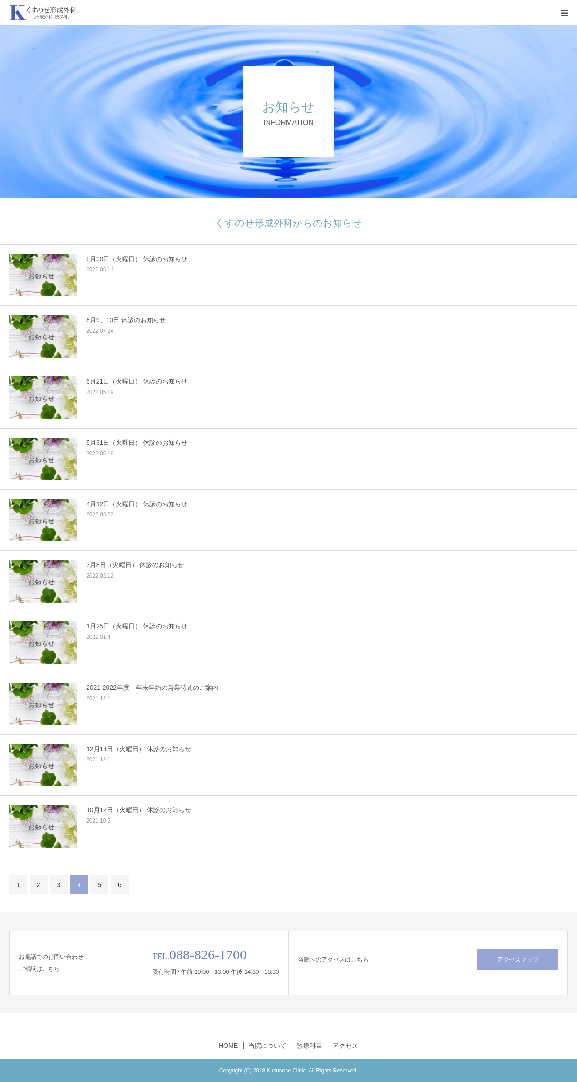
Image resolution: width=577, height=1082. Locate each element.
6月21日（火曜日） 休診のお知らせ (136, 381)
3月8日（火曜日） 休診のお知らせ (135, 564)
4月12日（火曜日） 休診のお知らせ (136, 504)
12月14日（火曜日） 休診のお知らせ (138, 749)
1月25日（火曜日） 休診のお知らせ (136, 626)
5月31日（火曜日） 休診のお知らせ (136, 442)
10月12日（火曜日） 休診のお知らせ (138, 809)
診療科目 (309, 1045)
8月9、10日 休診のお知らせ (126, 320)
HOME (228, 1045)
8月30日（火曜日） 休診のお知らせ (136, 259)
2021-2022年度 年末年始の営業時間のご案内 (152, 687)
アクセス (345, 1045)
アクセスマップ (517, 959)
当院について (267, 1045)
